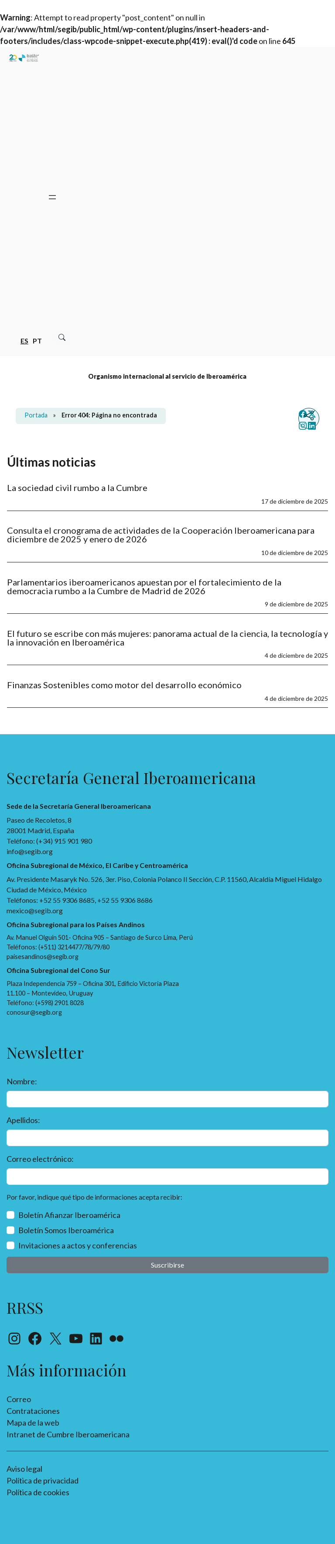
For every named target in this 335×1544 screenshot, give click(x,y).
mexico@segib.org (35, 910)
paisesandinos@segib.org (43, 956)
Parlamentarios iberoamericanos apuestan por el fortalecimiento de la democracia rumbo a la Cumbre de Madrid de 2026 (144, 586)
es (24, 340)
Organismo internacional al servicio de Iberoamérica (167, 376)
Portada (36, 415)
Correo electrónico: (40, 1159)
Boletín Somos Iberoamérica (66, 1230)
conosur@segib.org (34, 1012)
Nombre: (22, 1081)
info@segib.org (30, 851)
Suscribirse (167, 1265)
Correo (19, 1399)
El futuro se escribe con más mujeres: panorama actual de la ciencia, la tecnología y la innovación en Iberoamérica (167, 637)
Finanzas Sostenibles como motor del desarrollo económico (124, 684)
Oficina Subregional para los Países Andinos (76, 924)
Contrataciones (33, 1411)
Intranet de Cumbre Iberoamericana (68, 1434)
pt (37, 340)
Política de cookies (38, 1492)
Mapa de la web (33, 1422)
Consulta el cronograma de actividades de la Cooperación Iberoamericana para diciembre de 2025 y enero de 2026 (160, 534)
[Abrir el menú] (52, 197)
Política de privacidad (43, 1480)
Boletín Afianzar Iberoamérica (69, 1215)
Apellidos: (23, 1120)
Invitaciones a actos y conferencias (77, 1245)
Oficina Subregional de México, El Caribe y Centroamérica (97, 865)
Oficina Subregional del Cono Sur (58, 970)
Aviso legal (24, 1468)
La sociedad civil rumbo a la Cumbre (77, 487)
